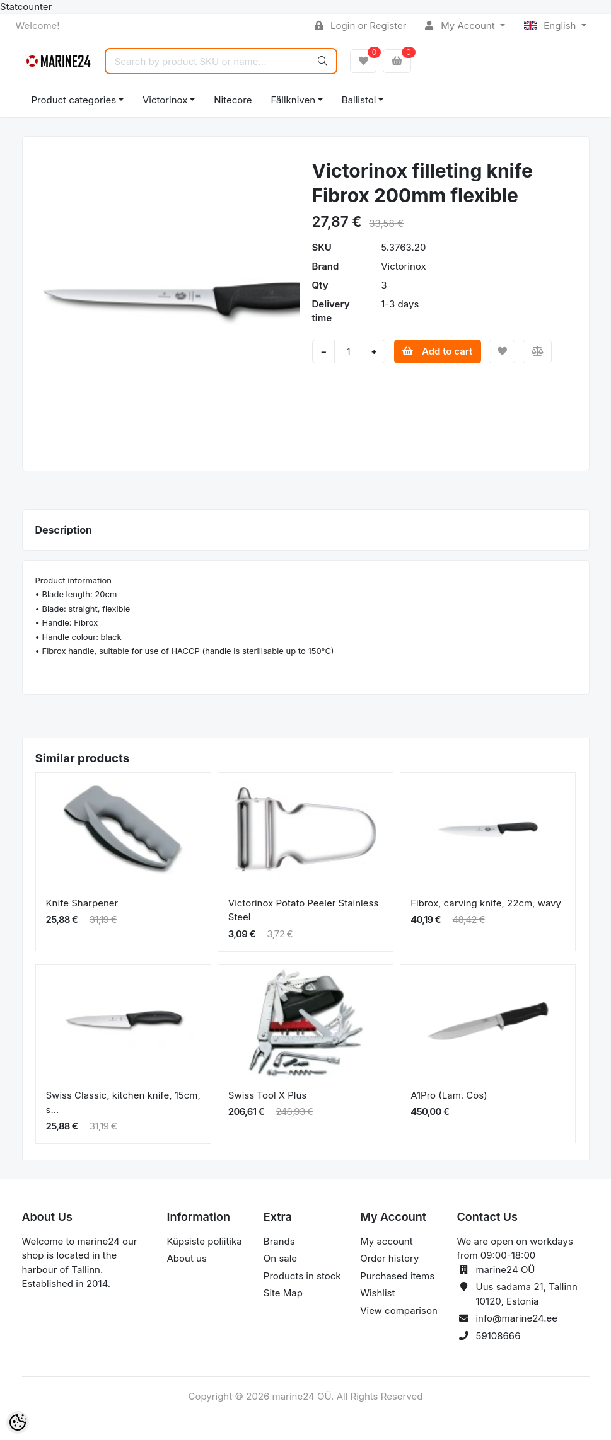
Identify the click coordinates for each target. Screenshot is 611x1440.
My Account (461, 25)
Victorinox (165, 100)
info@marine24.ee (516, 1318)
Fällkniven (293, 100)
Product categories (74, 100)
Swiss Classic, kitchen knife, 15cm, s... (123, 1102)
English (551, 25)
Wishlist (377, 1293)
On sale (280, 1258)
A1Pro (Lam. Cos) (448, 1095)
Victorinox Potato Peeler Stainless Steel (303, 910)
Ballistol (359, 100)
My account (386, 1241)
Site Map (283, 1293)
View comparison (399, 1311)
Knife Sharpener (82, 903)
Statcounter (26, 7)
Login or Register (360, 25)
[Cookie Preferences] (17, 1422)
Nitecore (233, 100)
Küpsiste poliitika (204, 1241)
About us (187, 1258)
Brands (279, 1241)
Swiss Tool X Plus (267, 1095)
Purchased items (397, 1276)
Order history (389, 1258)
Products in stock (302, 1276)
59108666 (497, 1336)
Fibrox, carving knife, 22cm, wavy (485, 903)
